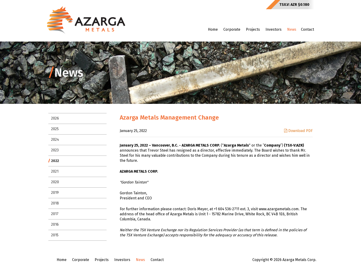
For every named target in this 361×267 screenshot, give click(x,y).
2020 (55, 182)
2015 (54, 235)
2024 (55, 139)
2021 (54, 171)
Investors (273, 29)
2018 (55, 203)
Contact (307, 29)
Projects (253, 29)
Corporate (231, 29)
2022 (55, 161)
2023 (55, 150)
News (291, 29)
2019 (55, 192)
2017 (54, 214)
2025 (55, 129)
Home (213, 29)
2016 (55, 224)
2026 (55, 118)
